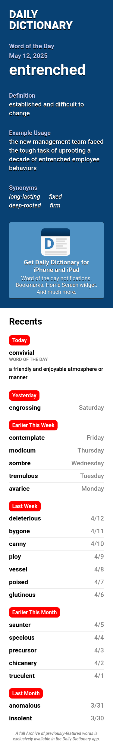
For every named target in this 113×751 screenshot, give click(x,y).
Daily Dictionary (41, 20)
